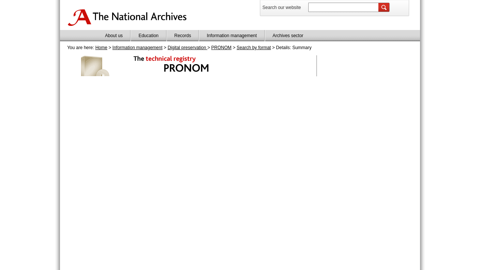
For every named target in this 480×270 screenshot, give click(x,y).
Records (182, 35)
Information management (231, 35)
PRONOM (221, 47)
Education (148, 35)
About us (114, 35)
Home (101, 47)
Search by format (254, 47)
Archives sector (288, 35)
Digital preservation (187, 47)
